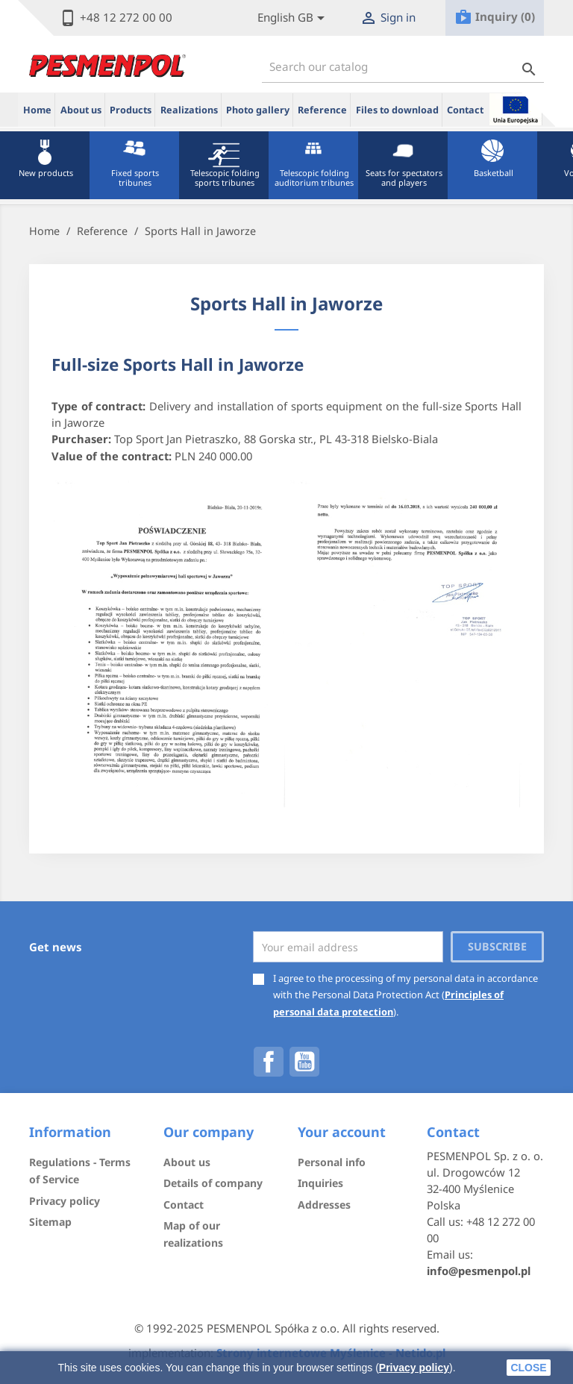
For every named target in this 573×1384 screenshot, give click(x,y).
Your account (342, 1132)
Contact (465, 110)
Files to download (397, 110)
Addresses (324, 1204)
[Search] (403, 67)
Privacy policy (414, 1368)
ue (515, 109)
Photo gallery (257, 110)
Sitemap (50, 1222)
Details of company (213, 1183)
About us (80, 110)
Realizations (189, 110)
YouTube (304, 1062)
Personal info (332, 1162)
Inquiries (320, 1183)
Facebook (269, 1062)
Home (37, 110)
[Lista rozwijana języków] (293, 18)
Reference (322, 110)
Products (130, 110)
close (528, 1368)
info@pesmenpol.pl (478, 1270)
